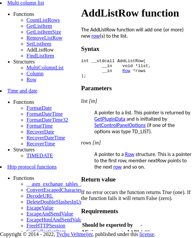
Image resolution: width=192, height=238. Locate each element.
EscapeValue (40, 208)
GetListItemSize (43, 32)
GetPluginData (109, 123)
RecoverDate (40, 132)
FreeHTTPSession (45, 225)
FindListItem (40, 56)
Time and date (22, 91)
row (95, 36)
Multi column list (25, 3)
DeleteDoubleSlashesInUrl (54, 202)
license (146, 234)
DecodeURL (39, 196)
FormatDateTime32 (47, 120)
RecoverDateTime (45, 137)
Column (35, 73)
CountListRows (43, 20)
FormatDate (39, 108)
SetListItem (38, 44)
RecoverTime (40, 143)
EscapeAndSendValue (49, 214)
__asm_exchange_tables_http (57, 184)
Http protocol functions (32, 167)
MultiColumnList (45, 67)
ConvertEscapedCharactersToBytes (63, 190)
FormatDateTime (44, 114)
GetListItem (39, 26)
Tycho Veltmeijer (74, 234)
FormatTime (39, 126)
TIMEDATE (39, 155)
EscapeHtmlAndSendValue (55, 219)
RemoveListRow (44, 38)
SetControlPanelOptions (120, 129)
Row (31, 79)
